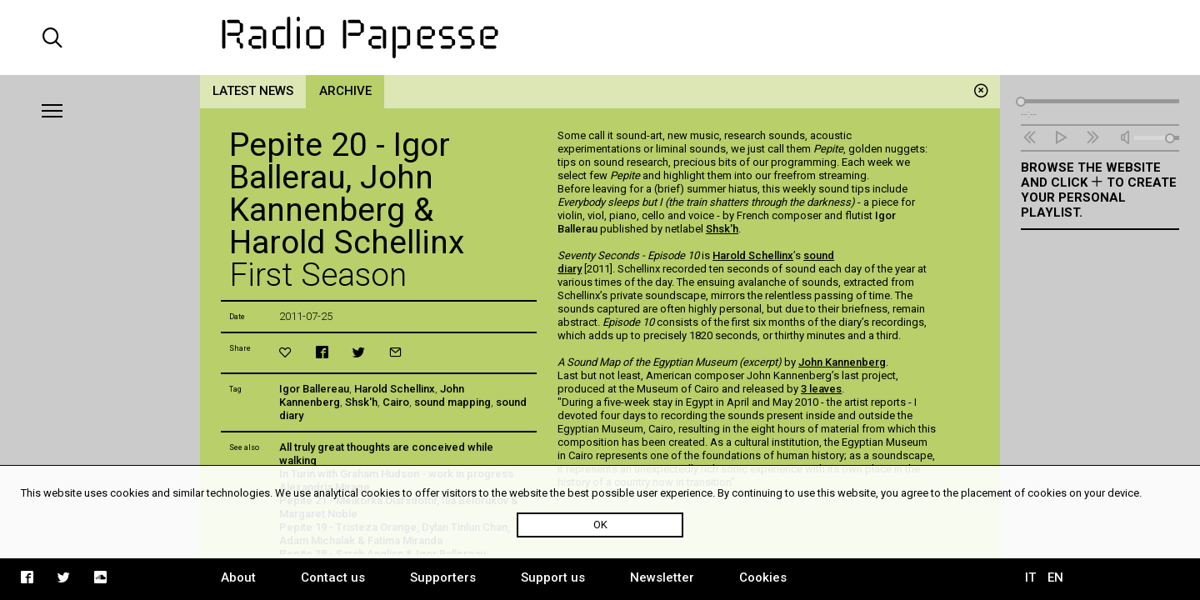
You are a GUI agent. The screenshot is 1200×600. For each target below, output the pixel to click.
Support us (553, 577)
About (238, 577)
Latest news (252, 90)
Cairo (395, 402)
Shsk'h (361, 402)
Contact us (333, 577)
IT (1030, 577)
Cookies (763, 577)
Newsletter (662, 577)
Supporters (443, 577)
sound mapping (452, 402)
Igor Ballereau (314, 388)
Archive (345, 90)
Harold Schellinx (394, 388)
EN (1055, 577)
